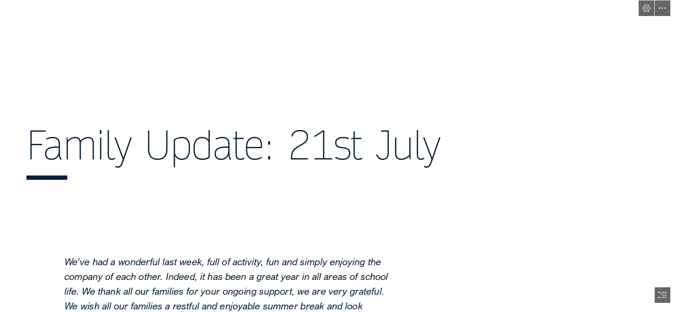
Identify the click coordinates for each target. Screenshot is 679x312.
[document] (339, 156)
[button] (646, 8)
